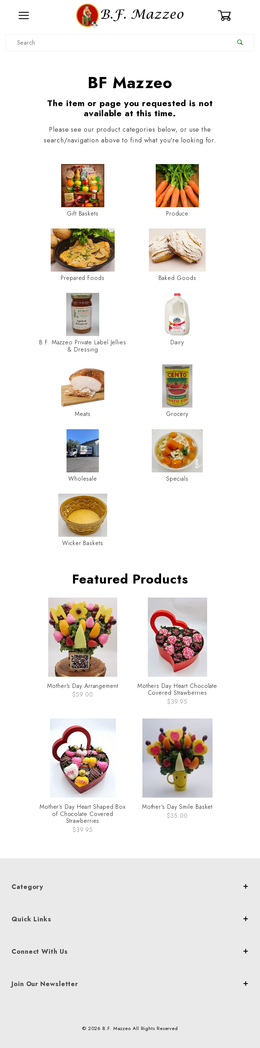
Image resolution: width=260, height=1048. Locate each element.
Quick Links (130, 919)
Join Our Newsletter (130, 984)
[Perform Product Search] (240, 43)
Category (130, 887)
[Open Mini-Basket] (236, 15)
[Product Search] (116, 43)
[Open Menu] (24, 15)
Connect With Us (130, 951)
